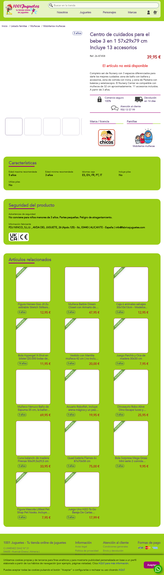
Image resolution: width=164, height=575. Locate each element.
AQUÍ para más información (113, 563)
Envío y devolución (113, 550)
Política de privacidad (87, 550)
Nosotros (62, 12)
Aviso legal (81, 546)
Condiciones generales (115, 546)
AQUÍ (122, 570)
